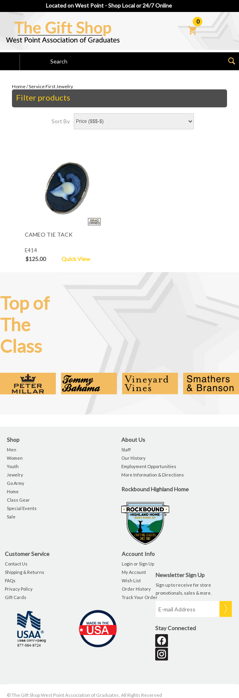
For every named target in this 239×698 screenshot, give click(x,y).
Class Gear (18, 499)
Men (11, 449)
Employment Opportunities (148, 466)
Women (15, 458)
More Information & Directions (152, 474)
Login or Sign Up (138, 563)
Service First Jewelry (51, 86)
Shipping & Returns (24, 572)
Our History (133, 458)
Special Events (22, 508)
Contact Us (16, 563)
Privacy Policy (19, 588)
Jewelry (15, 474)
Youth (13, 466)
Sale (11, 516)
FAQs (10, 580)
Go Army (15, 483)
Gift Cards (15, 597)
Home (19, 86)
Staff (126, 449)
